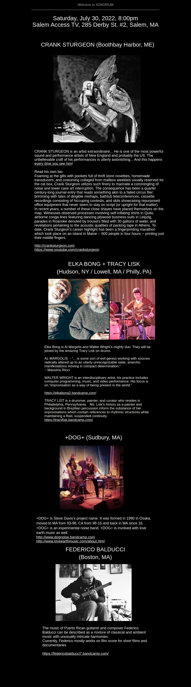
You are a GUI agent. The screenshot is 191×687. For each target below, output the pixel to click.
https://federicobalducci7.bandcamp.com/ (75, 654)
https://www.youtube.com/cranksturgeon (66, 250)
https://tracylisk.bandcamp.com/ (68, 420)
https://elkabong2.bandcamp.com (70, 393)
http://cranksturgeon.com (54, 246)
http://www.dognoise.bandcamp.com (65, 537)
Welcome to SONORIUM (96, 4)
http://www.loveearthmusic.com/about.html (70, 541)
